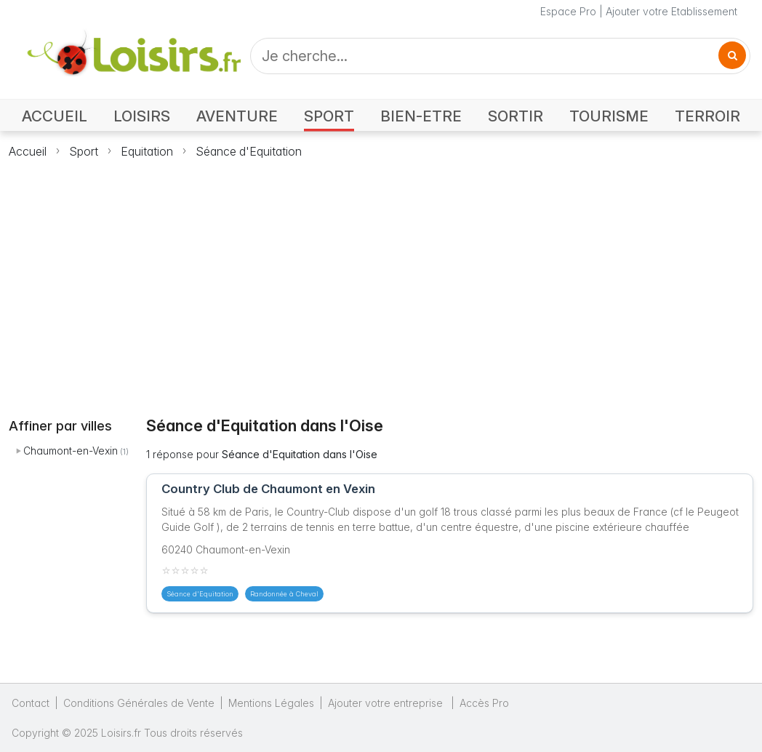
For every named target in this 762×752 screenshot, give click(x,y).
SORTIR (515, 116)
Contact (30, 703)
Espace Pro (568, 11)
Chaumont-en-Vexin (70, 450)
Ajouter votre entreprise (387, 703)
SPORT (329, 116)
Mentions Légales (271, 703)
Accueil (28, 151)
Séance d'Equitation (249, 151)
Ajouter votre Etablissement (671, 11)
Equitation (147, 151)
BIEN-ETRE (421, 116)
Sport (83, 151)
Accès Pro (484, 703)
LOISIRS (141, 116)
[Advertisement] (381, 279)
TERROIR (707, 116)
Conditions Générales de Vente (138, 703)
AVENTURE (237, 116)
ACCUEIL (54, 116)
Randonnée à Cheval (284, 594)
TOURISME (609, 116)
